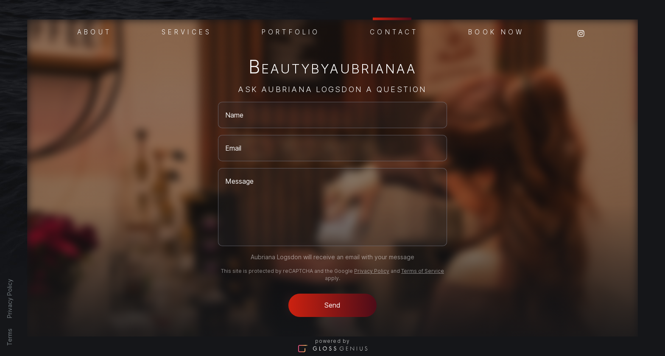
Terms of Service (422, 271)
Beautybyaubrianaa (332, 68)
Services (187, 31)
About (94, 31)
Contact (394, 31)
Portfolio (291, 31)
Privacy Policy (9, 298)
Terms (9, 337)
